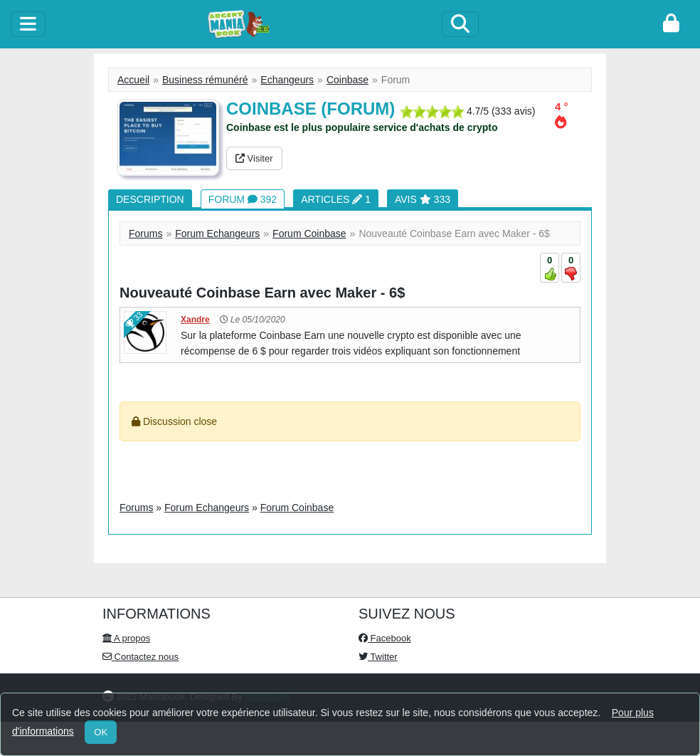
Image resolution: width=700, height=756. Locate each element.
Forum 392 (242, 199)
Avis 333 (422, 199)
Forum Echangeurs (217, 233)
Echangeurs (287, 79)
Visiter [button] (254, 158)
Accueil (133, 79)
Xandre (195, 320)
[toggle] (28, 24)
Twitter (378, 656)
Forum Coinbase (309, 233)
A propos (126, 638)
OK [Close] (100, 732)
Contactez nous (140, 656)
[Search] (460, 24)
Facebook (385, 638)
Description (150, 199)
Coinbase (347, 79)
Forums (145, 233)
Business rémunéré (205, 79)
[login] (671, 24)
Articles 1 (336, 199)
